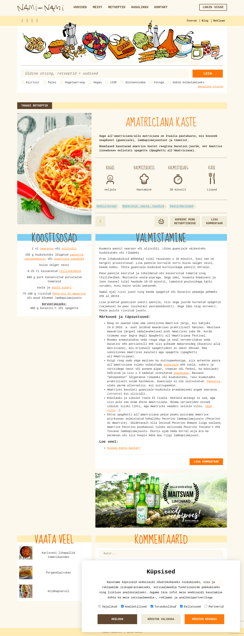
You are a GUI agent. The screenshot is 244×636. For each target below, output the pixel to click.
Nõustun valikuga (161, 619)
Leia (207, 74)
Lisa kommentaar (214, 221)
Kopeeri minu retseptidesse (185, 221)
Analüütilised (134, 606)
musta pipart (62, 287)
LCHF (113, 82)
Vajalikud (107, 606)
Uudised (80, 7)
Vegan (97, 82)
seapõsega (181, 373)
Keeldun (117, 619)
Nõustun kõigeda (204, 619)
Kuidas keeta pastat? (124, 448)
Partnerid (214, 606)
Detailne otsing (210, 86)
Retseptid (116, 7)
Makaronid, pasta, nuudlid (143, 206)
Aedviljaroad (107, 206)
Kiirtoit (32, 82)
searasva (46, 248)
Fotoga (159, 82)
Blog (205, 20)
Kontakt (161, 7)
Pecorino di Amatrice (69, 293)
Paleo (52, 82)
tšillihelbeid (70, 271)
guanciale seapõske (69, 259)
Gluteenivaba (135, 82)
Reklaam (219, 20)
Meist (97, 7)
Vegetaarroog (75, 82)
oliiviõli (69, 248)
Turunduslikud (163, 606)
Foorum (192, 20)
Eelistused (190, 606)
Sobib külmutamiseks (188, 82)
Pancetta (213, 381)
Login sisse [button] (213, 7)
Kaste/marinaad (181, 206)
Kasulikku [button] (139, 7)
